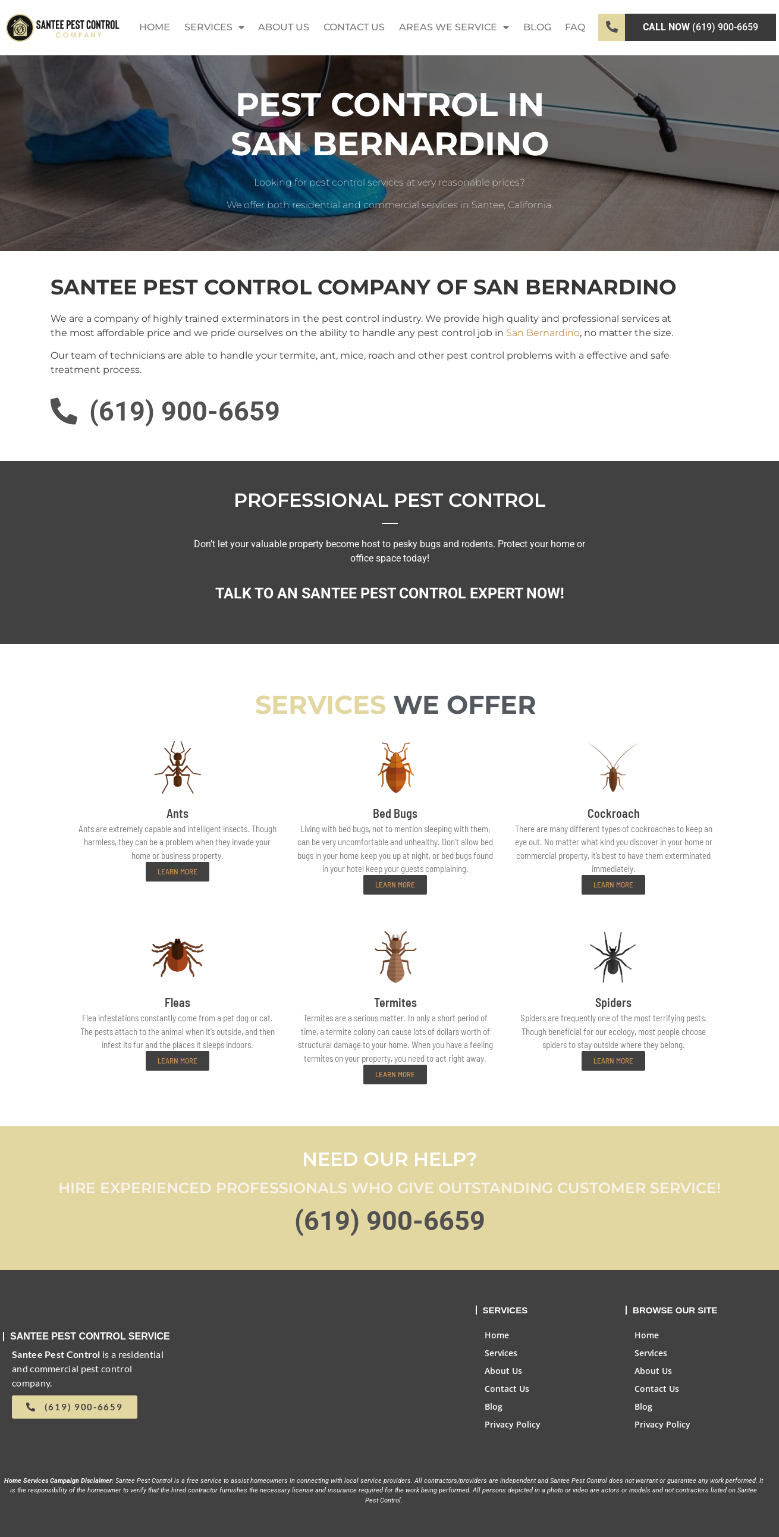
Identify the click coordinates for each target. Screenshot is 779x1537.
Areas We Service (454, 27)
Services (214, 27)
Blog (537, 27)
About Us (283, 27)
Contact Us (354, 27)
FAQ (575, 27)
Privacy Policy (513, 1424)
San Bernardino (543, 332)
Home (154, 27)
